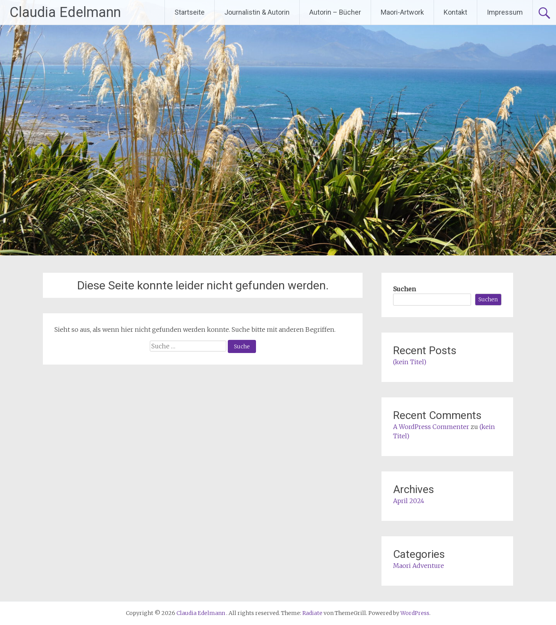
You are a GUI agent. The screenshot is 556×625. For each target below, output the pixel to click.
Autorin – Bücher (335, 12)
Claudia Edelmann (65, 12)
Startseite (190, 12)
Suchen (404, 289)
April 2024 (408, 501)
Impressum (505, 12)
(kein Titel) (409, 362)
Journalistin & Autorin (257, 12)
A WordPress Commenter (431, 427)
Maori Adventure (418, 565)
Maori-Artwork (402, 12)
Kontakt (455, 12)
